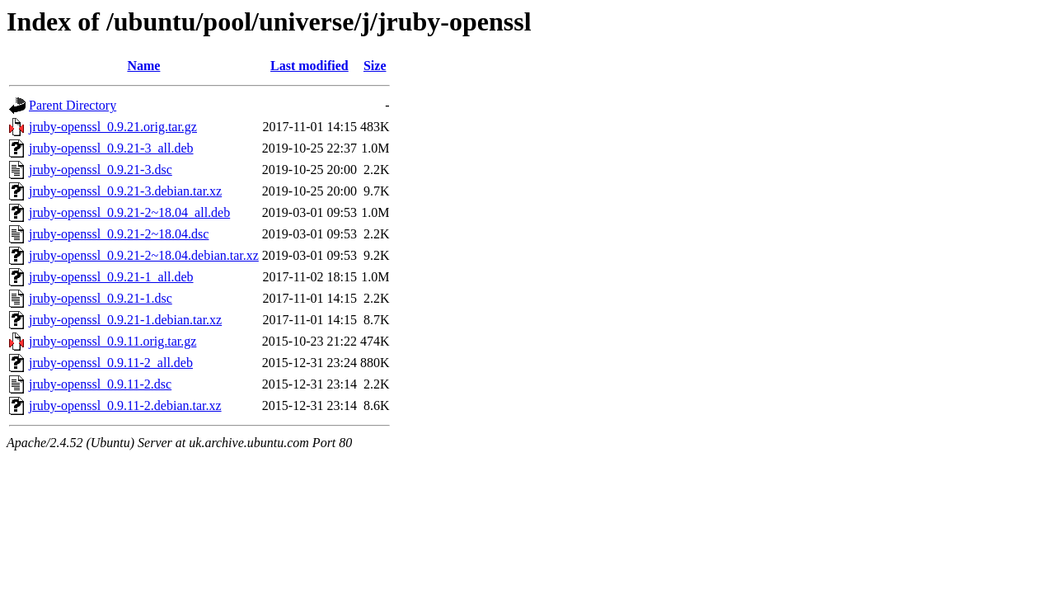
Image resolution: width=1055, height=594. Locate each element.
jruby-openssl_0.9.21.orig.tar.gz (113, 127)
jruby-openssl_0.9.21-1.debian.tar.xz (125, 320)
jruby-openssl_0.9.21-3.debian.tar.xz (125, 191)
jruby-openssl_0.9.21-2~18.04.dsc (119, 234)
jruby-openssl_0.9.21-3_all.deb (111, 148)
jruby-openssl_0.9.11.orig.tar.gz (112, 341)
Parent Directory (72, 105)
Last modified (309, 66)
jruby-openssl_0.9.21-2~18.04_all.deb (129, 212)
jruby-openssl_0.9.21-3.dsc (100, 170)
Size (375, 66)
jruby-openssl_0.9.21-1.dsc (100, 298)
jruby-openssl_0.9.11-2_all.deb (111, 363)
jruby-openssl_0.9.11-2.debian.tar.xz (125, 405)
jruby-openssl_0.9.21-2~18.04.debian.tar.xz (144, 255)
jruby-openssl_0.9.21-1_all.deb (111, 277)
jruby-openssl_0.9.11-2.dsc (100, 384)
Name (143, 66)
